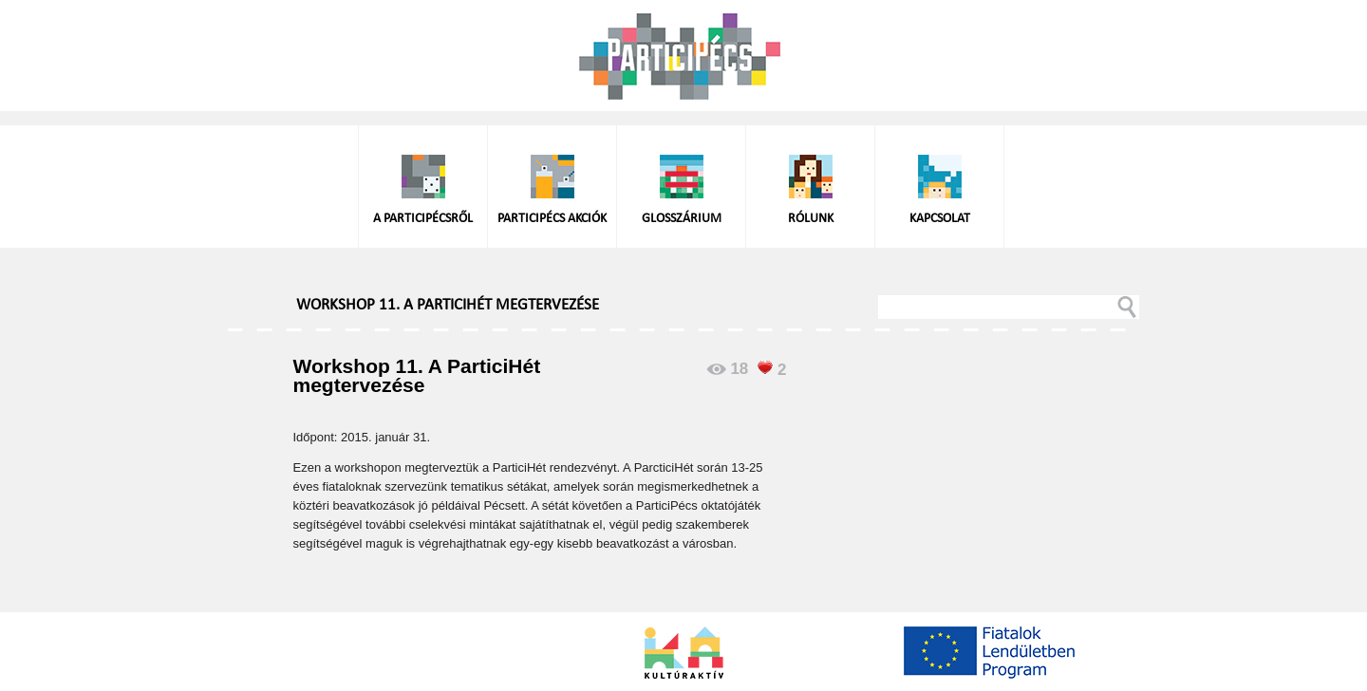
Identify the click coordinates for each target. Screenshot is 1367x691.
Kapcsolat (939, 219)
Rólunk (810, 219)
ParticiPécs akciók (552, 219)
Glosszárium (681, 219)
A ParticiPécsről (423, 219)
